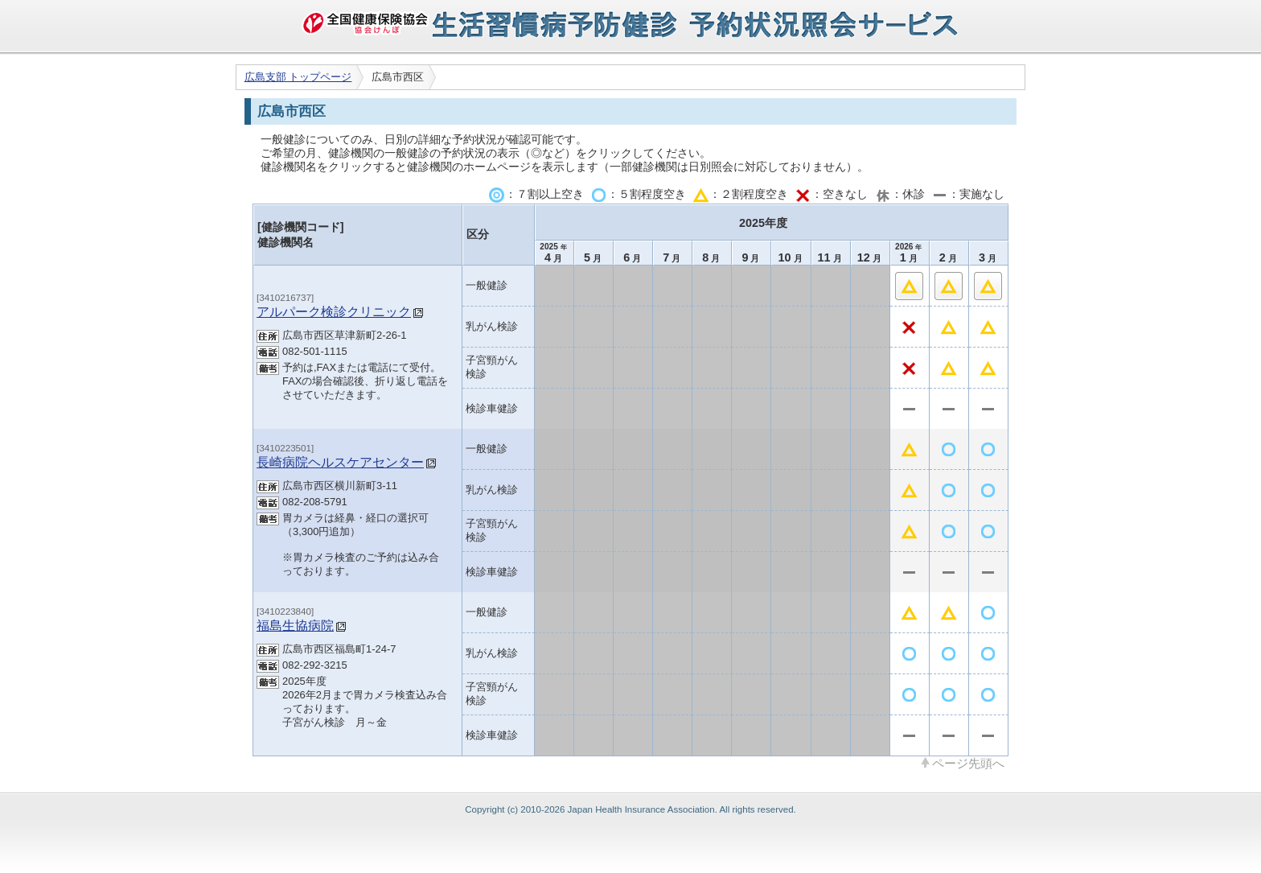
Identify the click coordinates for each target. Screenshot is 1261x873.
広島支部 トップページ (298, 77)
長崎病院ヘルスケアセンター (340, 462)
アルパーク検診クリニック (334, 311)
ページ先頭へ (968, 762)
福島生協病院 (295, 625)
